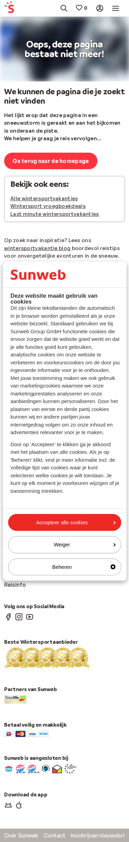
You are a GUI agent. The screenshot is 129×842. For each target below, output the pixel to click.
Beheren (84, 567)
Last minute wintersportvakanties (54, 214)
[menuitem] (12, 8)
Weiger (85, 544)
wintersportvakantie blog (37, 248)
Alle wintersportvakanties (44, 198)
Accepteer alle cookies (76, 522)
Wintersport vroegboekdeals (48, 206)
